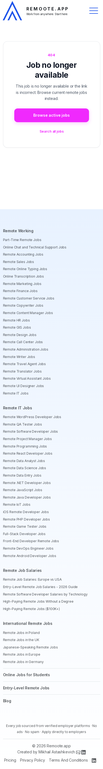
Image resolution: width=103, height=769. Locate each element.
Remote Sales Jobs (18, 262)
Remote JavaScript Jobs (22, 490)
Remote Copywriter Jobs (23, 305)
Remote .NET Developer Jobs (27, 483)
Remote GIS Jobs (17, 327)
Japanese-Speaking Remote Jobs (30, 647)
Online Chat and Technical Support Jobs (35, 247)
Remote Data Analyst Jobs (24, 461)
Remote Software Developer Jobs (30, 431)
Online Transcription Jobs (23, 276)
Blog (7, 700)
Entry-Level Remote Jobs (26, 688)
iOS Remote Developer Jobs (26, 512)
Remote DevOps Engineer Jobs (28, 548)
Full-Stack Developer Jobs (24, 534)
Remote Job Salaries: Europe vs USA (32, 579)
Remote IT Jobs (16, 393)
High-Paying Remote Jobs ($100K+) (31, 609)
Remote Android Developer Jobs (29, 556)
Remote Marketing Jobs (22, 284)
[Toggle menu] (93, 10)
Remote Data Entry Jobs (22, 475)
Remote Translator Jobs (22, 371)
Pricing (10, 760)
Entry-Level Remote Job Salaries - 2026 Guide (40, 587)
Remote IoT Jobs (16, 504)
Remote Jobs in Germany (23, 662)
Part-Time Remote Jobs (22, 240)
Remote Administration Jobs (25, 349)
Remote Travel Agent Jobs (24, 364)
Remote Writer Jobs (19, 357)
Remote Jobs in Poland (21, 633)
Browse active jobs (51, 115)
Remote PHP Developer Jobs (26, 519)
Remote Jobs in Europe (21, 654)
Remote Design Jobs (20, 335)
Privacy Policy (32, 760)
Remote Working (18, 230)
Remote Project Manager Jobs (27, 439)
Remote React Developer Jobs (27, 453)
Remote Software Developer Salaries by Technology (45, 594)
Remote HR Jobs (16, 320)
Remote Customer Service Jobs (28, 298)
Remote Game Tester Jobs (25, 526)
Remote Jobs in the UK (21, 640)
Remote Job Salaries (22, 570)
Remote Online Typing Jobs (25, 269)
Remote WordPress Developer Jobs (32, 417)
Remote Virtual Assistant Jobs (27, 378)
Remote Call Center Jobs (23, 342)
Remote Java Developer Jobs (27, 497)
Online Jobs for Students (26, 674)
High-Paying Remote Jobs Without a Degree (38, 601)
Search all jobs (52, 131)
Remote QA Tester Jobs (22, 424)
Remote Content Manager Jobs (28, 313)
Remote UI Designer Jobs (23, 386)
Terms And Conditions (68, 760)
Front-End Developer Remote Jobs (31, 541)
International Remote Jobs (27, 623)
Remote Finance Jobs (20, 291)
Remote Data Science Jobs (24, 468)
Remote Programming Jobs (25, 446)
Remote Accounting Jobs (23, 254)
